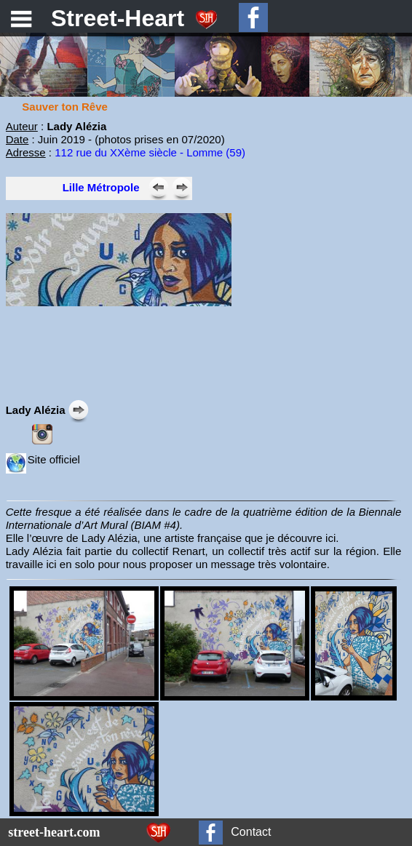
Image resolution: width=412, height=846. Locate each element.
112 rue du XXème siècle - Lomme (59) (150, 152)
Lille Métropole (101, 187)
